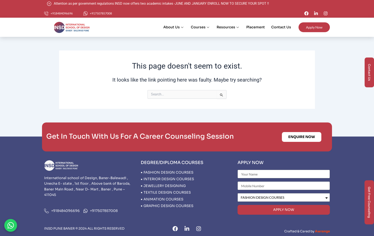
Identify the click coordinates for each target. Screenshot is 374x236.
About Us (173, 27)
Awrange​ (322, 231)
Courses (200, 27)
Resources (228, 27)
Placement (255, 27)
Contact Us (281, 27)
